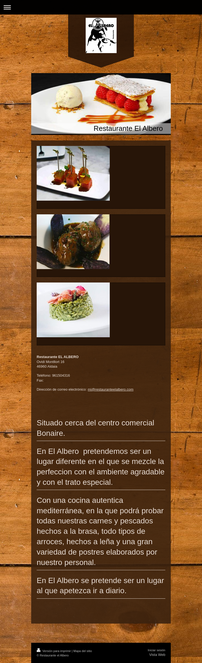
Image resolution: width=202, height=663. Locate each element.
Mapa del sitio (82, 651)
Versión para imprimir (54, 651)
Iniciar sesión (156, 650)
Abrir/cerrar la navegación (101, 7)
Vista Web (157, 655)
